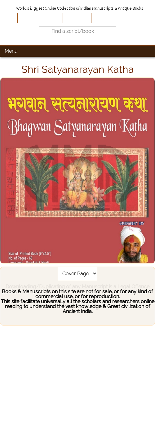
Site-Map (103, 18)
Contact (127, 18)
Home (27, 18)
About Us (49, 18)
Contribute (76, 18)
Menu (11, 51)
